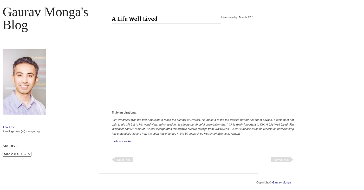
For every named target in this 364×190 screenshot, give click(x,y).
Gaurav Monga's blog (45, 18)
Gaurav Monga (281, 182)
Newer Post (281, 159)
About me (9, 127)
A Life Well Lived (135, 19)
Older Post (124, 159)
